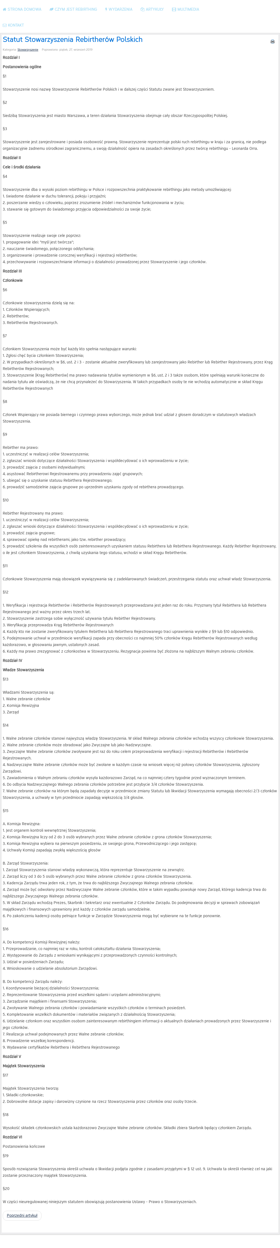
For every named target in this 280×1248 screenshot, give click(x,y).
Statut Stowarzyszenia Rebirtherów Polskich (72, 39)
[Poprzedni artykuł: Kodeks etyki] (22, 1216)
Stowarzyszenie (28, 49)
